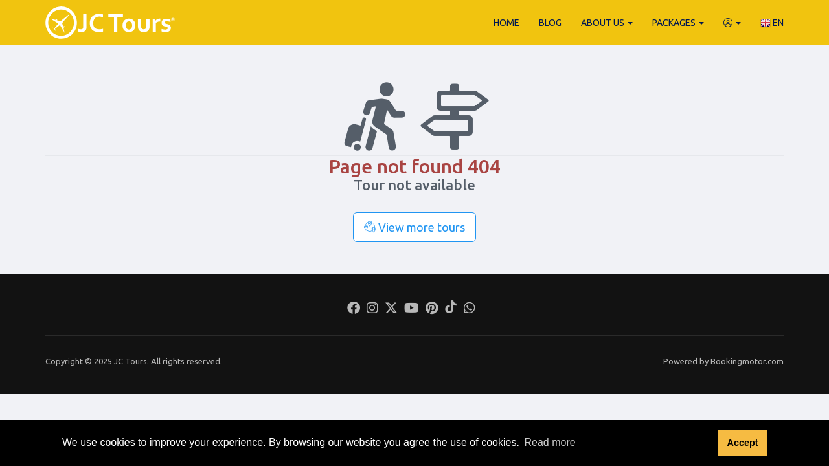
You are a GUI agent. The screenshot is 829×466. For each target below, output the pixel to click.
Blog (550, 22)
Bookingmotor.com (747, 361)
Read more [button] (549, 442)
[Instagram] (372, 309)
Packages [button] (678, 22)
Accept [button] (742, 443)
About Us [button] (607, 22)
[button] (732, 22)
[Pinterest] (432, 309)
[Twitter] (391, 309)
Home (506, 22)
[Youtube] (411, 309)
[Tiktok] (450, 309)
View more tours (414, 227)
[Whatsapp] (469, 309)
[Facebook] (353, 309)
